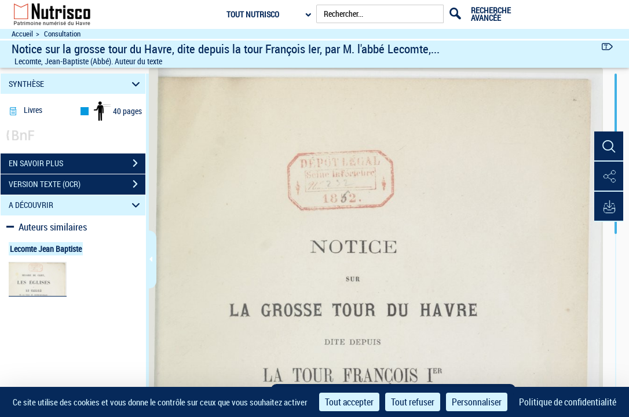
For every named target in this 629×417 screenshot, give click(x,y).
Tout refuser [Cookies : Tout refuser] (412, 402)
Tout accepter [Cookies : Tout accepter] (349, 402)
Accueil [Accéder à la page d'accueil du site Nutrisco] (22, 34)
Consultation (62, 34)
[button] (608, 146)
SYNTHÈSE (76, 84)
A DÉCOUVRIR (76, 205)
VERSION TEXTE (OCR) (77, 184)
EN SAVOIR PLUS (77, 163)
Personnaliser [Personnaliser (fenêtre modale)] (477, 402)
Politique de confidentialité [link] (567, 402)
